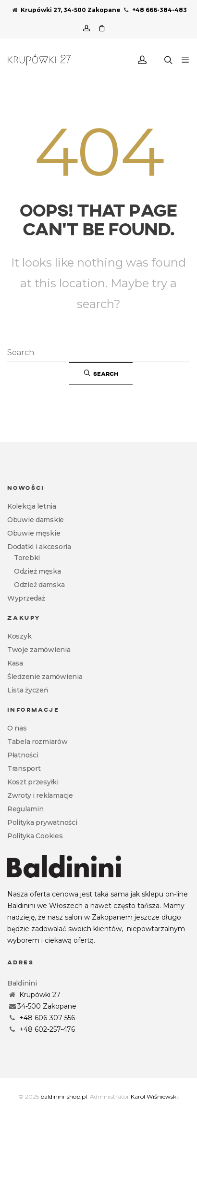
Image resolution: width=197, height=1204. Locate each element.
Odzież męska (37, 571)
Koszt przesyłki (33, 782)
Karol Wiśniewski (154, 1096)
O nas (17, 728)
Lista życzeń (28, 690)
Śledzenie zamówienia (44, 676)
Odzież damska (39, 584)
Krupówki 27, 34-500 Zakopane (66, 9)
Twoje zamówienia (39, 649)
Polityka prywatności (42, 822)
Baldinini (22, 983)
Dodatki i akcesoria (39, 546)
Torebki (27, 557)
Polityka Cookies (35, 836)
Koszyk (19, 636)
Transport (23, 768)
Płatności (22, 755)
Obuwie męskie (33, 533)
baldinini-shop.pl (63, 1096)
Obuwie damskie (35, 519)
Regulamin (25, 809)
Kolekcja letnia (31, 506)
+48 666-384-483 (154, 9)
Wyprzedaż (26, 598)
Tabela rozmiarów (37, 741)
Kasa (15, 663)
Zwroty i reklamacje (40, 795)
